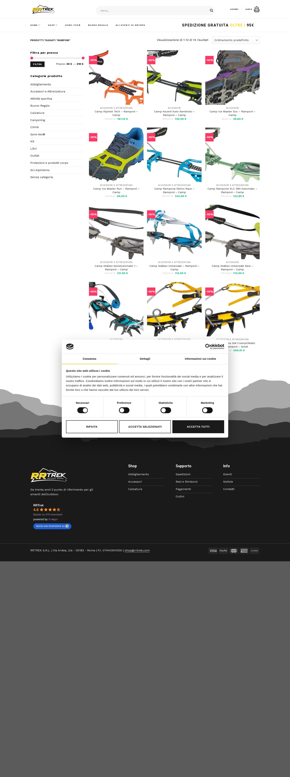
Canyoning (37, 120)
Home (35, 25)
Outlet (34, 155)
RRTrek (38, 505)
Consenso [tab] (89, 358)
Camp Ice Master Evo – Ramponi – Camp (232, 113)
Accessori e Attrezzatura (47, 91)
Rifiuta (91, 426)
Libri (33, 148)
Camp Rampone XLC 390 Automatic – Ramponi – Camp (232, 190)
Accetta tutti (198, 426)
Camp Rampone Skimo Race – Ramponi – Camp (174, 190)
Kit (32, 141)
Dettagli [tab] (145, 358)
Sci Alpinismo (40, 170)
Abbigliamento (40, 84)
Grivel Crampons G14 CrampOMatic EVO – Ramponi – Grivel (232, 345)
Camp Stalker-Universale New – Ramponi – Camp (232, 267)
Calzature (37, 113)
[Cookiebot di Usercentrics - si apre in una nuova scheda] (208, 346)
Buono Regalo (98, 25)
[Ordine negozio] (236, 40)
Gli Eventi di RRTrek (130, 25)
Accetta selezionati (145, 426)
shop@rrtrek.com (137, 550)
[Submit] (211, 11)
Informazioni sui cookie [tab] (200, 358)
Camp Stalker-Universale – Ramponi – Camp (174, 267)
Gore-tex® (37, 134)
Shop (53, 25)
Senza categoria (41, 177)
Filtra (37, 64)
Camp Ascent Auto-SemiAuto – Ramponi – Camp (174, 113)
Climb (34, 127)
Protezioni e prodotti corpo (49, 163)
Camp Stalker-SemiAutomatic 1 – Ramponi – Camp (116, 267)
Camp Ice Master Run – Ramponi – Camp (116, 190)
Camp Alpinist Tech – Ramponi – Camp (116, 113)
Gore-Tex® (73, 25)
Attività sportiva (41, 98)
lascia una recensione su (52, 526)
